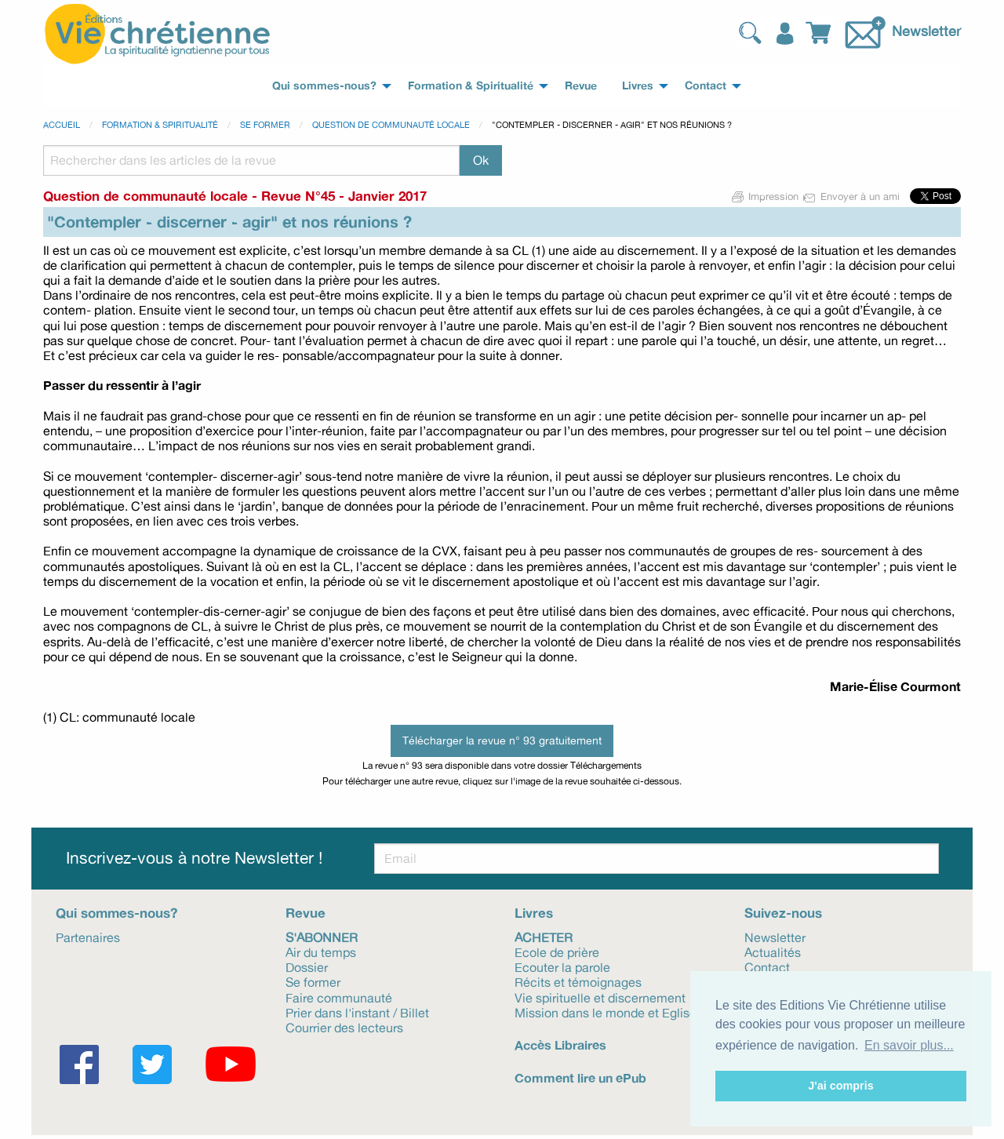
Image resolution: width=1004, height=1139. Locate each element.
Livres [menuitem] (637, 85)
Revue (306, 912)
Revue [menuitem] (581, 85)
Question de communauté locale (391, 124)
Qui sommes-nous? (116, 912)
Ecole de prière (557, 951)
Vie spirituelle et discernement (600, 997)
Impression (765, 196)
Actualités (772, 951)
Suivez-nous (783, 912)
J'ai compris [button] (840, 1085)
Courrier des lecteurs (344, 1027)
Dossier (307, 966)
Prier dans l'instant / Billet (357, 1012)
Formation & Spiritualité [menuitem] (470, 85)
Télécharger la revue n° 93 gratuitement (502, 740)
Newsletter (926, 30)
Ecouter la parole (562, 966)
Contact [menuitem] (705, 85)
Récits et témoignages (578, 981)
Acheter (544, 937)
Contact (767, 966)
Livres (534, 912)
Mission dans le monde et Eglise (606, 1012)
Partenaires (88, 937)
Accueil (61, 124)
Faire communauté (339, 997)
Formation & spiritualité (160, 124)
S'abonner (322, 937)
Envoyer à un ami (852, 196)
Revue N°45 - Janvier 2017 (344, 195)
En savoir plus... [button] (909, 1045)
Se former (265, 124)
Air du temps (321, 951)
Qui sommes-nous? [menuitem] (324, 85)
